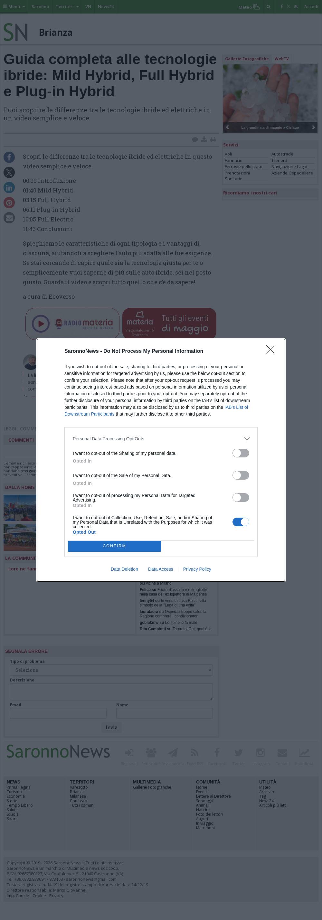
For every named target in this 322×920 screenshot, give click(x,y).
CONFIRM (114, 546)
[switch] (240, 453)
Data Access (160, 569)
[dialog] (161, 460)
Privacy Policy (197, 569)
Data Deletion (124, 569)
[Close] (272, 351)
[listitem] (161, 439)
